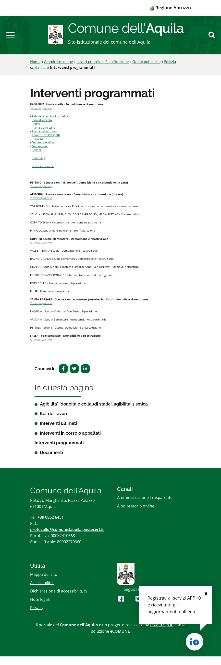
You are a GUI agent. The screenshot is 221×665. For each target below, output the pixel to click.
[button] (10, 39)
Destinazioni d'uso (43, 151)
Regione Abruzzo (170, 8)
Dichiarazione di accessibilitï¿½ (58, 599)
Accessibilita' (42, 591)
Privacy (36, 616)
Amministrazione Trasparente (144, 506)
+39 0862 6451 (50, 525)
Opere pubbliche (146, 70)
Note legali (40, 608)
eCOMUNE (120, 639)
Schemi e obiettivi (43, 174)
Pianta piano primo (44, 140)
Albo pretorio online (135, 514)
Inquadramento (42, 128)
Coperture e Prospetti (46, 143)
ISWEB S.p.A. (161, 633)
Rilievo (36, 132)
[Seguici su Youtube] (130, 607)
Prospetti (38, 147)
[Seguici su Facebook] (121, 607)
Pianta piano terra (43, 136)
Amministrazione (58, 70)
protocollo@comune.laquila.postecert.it (67, 538)
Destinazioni (40, 154)
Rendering (38, 166)
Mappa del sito (43, 582)
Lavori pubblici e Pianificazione (102, 70)
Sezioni (36, 158)
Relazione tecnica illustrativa (50, 125)
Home (35, 70)
